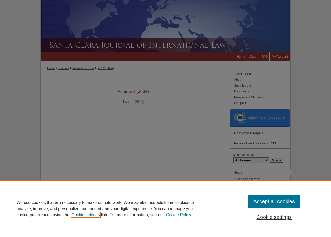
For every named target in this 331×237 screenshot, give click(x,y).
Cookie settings (86, 215)
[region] (165, 208)
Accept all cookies (274, 201)
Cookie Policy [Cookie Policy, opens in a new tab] (178, 215)
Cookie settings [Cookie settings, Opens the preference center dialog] (274, 217)
